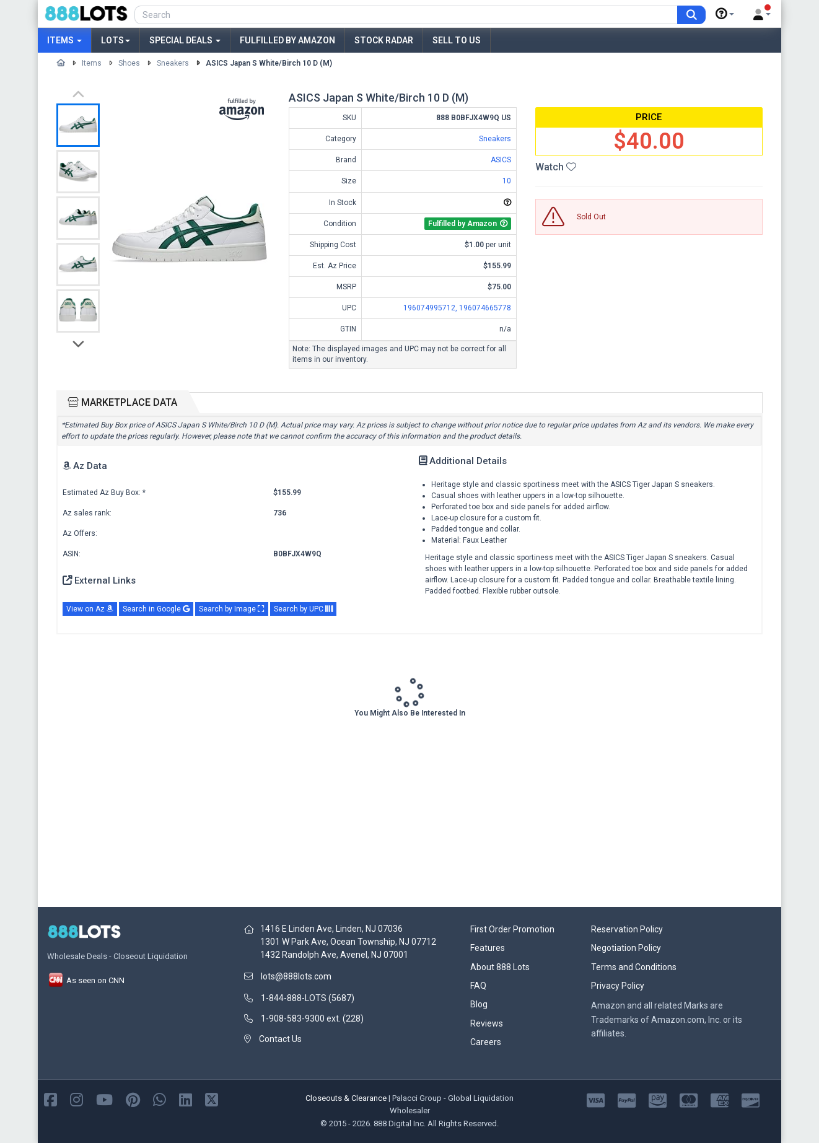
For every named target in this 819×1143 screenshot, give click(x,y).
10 (506, 181)
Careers (485, 1042)
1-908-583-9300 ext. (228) (312, 1018)
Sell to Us (456, 40)
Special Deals (185, 40)
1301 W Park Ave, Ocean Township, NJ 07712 (348, 942)
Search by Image (232, 609)
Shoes (129, 63)
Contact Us (280, 1039)
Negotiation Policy (626, 948)
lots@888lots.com (296, 976)
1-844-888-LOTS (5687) (307, 998)
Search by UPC (303, 609)
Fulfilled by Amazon (287, 40)
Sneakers (173, 63)
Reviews (486, 1023)
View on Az (89, 609)
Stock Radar (383, 40)
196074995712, (431, 308)
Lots (115, 40)
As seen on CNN (86, 980)
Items (64, 40)
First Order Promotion (512, 929)
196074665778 (485, 308)
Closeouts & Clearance (346, 1098)
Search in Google (156, 609)
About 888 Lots (500, 967)
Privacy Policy (617, 986)
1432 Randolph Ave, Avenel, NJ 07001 (334, 955)
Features (487, 948)
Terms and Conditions (634, 967)
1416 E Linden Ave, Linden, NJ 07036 (331, 929)
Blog (479, 1004)
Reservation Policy (627, 929)
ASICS (501, 159)
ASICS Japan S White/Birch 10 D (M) (269, 63)
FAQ (478, 986)
